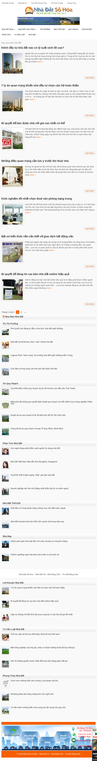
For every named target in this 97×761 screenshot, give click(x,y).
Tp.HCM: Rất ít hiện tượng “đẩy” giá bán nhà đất (33, 475)
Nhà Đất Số (22, 3)
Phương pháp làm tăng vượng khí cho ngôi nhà (32, 694)
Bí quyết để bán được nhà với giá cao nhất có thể (33, 123)
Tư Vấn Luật (19, 35)
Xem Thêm (90, 78)
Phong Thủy (71, 3)
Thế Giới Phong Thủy (39, 3)
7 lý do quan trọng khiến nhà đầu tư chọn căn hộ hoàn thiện (40, 85)
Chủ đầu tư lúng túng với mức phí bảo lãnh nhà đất (34, 369)
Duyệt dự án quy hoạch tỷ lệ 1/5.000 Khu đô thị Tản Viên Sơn (38, 415)
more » (40, 62)
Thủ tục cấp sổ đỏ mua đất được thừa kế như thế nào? (35, 634)
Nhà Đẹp (32, 35)
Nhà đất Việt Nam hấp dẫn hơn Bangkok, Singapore (34, 462)
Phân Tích (6, 35)
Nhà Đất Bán (9, 28)
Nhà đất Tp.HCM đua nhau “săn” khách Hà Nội (32, 342)
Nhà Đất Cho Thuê (28, 28)
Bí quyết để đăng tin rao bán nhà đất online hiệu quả (35, 274)
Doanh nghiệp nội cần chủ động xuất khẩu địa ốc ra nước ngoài (39, 488)
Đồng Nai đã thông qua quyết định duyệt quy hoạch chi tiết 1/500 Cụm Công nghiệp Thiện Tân (51, 403)
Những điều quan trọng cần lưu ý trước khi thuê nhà (35, 160)
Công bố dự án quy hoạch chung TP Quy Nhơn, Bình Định (37, 428)
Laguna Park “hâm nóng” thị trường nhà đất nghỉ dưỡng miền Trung (42, 355)
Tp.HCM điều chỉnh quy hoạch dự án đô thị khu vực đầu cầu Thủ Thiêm (43, 388)
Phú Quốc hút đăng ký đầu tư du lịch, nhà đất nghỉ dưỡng (37, 328)
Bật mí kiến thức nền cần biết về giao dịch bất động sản (37, 236)
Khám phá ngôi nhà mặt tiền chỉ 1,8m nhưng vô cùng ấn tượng (39, 541)
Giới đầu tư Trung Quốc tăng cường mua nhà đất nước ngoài (38, 508)
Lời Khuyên (87, 29)
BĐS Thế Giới (59, 29)
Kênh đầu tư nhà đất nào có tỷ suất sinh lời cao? (32, 47)
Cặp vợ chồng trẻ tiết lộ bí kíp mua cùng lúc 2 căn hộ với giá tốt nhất (42, 614)
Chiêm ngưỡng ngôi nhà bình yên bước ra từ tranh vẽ (35, 554)
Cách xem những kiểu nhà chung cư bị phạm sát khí (34, 681)
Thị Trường (45, 29)
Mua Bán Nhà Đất (14, 316)
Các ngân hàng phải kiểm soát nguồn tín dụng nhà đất (35, 448)
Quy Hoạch (73, 29)
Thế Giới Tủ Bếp (57, 3)
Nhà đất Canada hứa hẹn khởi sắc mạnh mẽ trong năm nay (37, 521)
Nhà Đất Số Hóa (8, 3)
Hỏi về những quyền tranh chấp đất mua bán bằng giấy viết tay (39, 661)
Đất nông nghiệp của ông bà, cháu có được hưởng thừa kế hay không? (43, 647)
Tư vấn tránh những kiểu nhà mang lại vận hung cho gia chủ (38, 707)
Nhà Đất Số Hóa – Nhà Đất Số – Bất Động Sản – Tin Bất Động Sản (51, 754)
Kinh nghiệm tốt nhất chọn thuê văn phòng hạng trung (36, 198)
